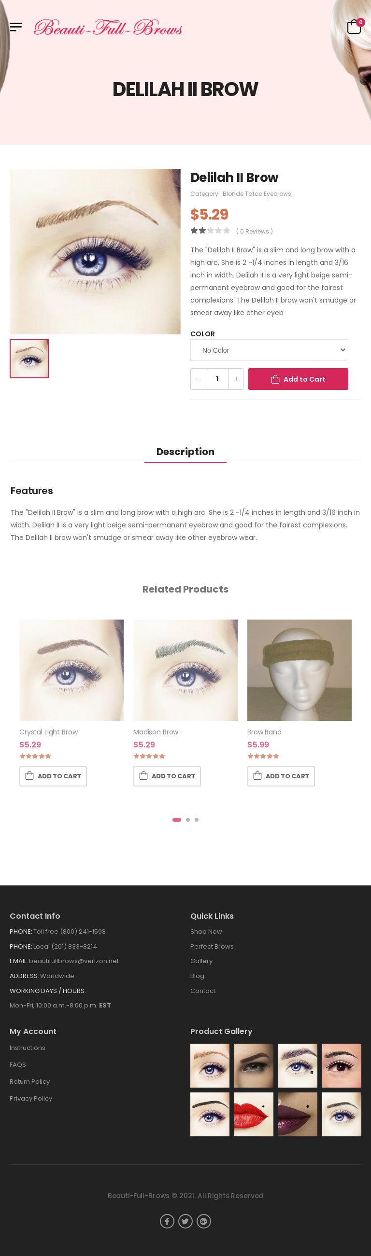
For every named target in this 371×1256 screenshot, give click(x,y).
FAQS (18, 1064)
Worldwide (57, 975)
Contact (202, 990)
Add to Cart (305, 379)
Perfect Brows (212, 946)
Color (202, 334)
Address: (24, 975)
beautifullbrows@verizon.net (74, 961)
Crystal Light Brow (48, 732)
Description (185, 451)
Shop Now (206, 931)
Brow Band (264, 732)
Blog (197, 975)
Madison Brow (155, 732)
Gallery (201, 961)
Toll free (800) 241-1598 (69, 931)
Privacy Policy (31, 1098)
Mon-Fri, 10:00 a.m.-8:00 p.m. (60, 1005)
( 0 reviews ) (254, 231)
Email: (19, 961)
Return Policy (30, 1081)
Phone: (21, 931)
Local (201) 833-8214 (65, 946)
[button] (177, 819)
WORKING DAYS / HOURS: (48, 990)
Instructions (27, 1047)
